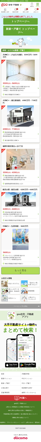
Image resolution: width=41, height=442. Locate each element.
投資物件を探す (27, 388)
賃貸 (2, 374)
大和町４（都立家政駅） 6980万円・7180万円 (20, 101)
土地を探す (5, 388)
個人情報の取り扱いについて (28, 414)
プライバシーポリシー (13, 422)
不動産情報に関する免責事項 (11, 414)
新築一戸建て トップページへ (20, 30)
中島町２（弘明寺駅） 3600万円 (15, 226)
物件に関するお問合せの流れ (16, 410)
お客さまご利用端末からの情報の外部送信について (20, 407)
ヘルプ (22, 422)
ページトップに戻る (20, 306)
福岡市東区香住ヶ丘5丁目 (13, 146)
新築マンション (6, 378)
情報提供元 (28, 410)
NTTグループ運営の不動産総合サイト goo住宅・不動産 (14, 1)
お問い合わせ (29, 422)
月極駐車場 (25, 374)
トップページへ (20, 21)
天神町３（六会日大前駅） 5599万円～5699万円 (20, 56)
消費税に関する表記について (20, 417)
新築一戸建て (5, 383)
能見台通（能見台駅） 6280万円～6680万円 (20, 190)
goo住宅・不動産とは (20, 403)
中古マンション (27, 378)
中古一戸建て (26, 383)
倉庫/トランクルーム (29, 392)
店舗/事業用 (5, 392)
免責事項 (2, 422)
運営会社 (37, 422)
